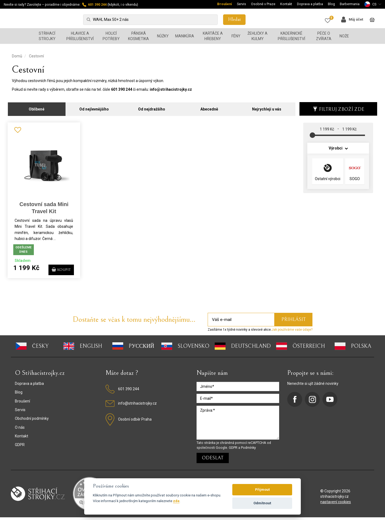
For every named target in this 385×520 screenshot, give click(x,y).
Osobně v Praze (263, 4)
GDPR (20, 448)
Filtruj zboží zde (338, 107)
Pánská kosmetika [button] (138, 36)
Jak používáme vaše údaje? (292, 332)
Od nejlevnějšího (94, 107)
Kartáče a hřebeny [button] (213, 36)
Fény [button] (235, 36)
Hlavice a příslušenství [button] (80, 36)
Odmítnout (262, 503)
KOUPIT (59, 270)
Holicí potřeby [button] (111, 36)
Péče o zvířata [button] (323, 36)
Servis (241, 4)
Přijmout (262, 489)
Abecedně (209, 107)
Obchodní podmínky (32, 421)
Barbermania (350, 4)
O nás (20, 430)
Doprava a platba (310, 4)
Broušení (224, 4)
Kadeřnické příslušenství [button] (291, 36)
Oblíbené (36, 107)
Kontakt (286, 4)
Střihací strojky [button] (47, 36)
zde (176, 501)
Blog (331, 4)
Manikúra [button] (184, 36)
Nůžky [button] (163, 36)
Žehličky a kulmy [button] (257, 36)
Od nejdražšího (151, 107)
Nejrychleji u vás (266, 107)
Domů (17, 56)
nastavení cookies (335, 504)
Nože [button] (344, 36)
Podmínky (248, 450)
